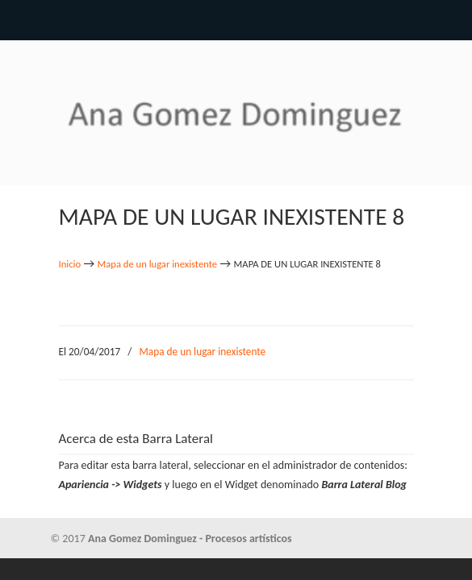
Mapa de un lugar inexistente (158, 264)
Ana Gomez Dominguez (236, 105)
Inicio (70, 264)
